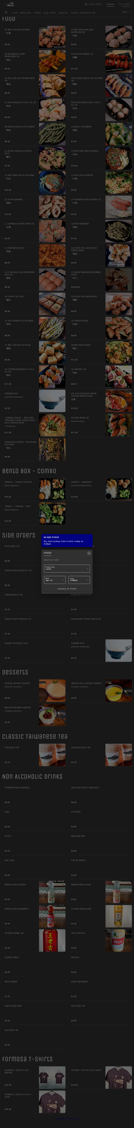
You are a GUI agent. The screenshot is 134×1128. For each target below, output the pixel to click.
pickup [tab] (47, 552)
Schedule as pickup (67, 589)
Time (72, 579)
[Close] (89, 553)
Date (47, 578)
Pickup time (50, 567)
